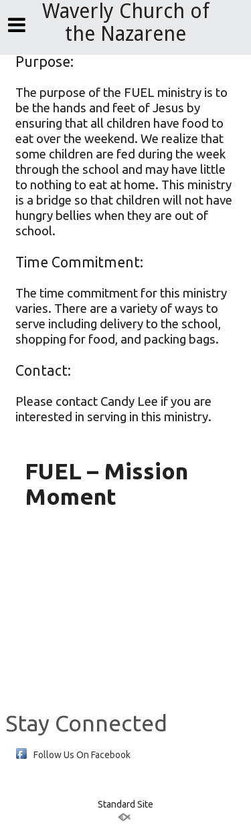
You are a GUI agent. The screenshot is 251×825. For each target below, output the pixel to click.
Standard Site (125, 804)
